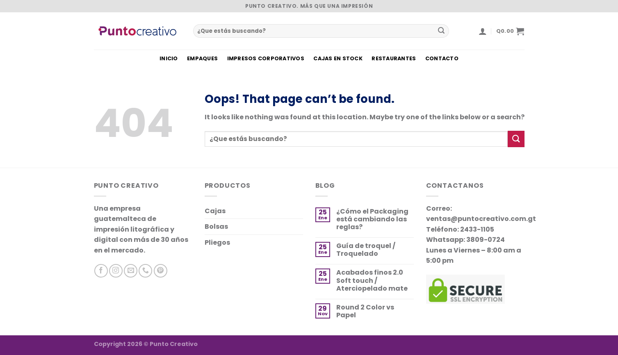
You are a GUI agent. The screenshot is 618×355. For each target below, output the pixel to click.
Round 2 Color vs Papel (365, 311)
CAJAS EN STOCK (338, 58)
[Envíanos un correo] (130, 271)
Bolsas (216, 226)
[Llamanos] (145, 271)
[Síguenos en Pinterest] (160, 271)
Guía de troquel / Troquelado (365, 249)
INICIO (169, 58)
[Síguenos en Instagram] (116, 271)
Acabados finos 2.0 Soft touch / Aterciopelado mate (372, 280)
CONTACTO (441, 58)
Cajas (215, 211)
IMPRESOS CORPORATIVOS (265, 58)
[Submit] (441, 31)
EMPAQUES (202, 58)
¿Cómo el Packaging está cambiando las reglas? (372, 219)
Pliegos (217, 242)
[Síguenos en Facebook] (101, 271)
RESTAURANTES (394, 58)
